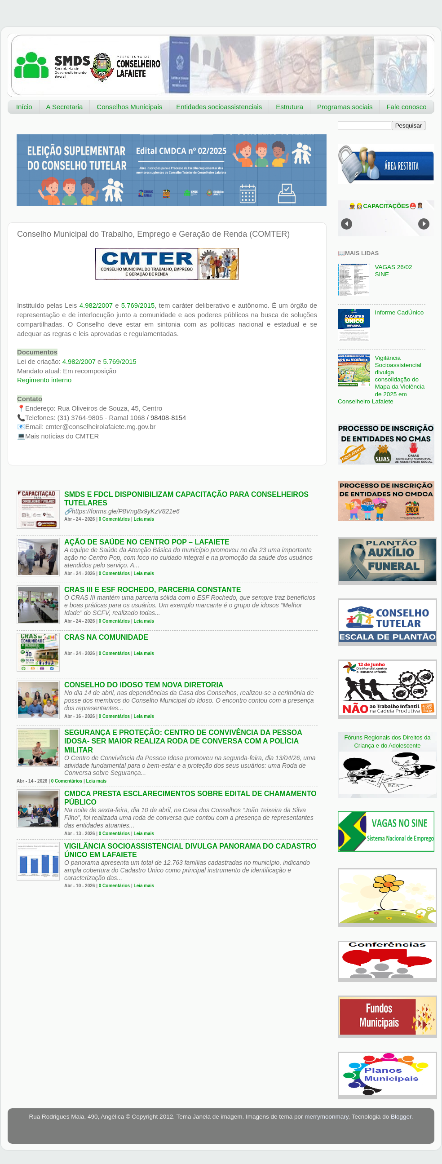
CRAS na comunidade (106, 637)
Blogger (401, 1116)
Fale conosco (406, 107)
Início (24, 107)
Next (423, 224)
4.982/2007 (96, 305)
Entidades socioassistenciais (219, 107)
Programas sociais (344, 107)
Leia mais (144, 519)
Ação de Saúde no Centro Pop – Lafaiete (147, 542)
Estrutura (289, 107)
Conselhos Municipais (129, 107)
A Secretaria (64, 107)
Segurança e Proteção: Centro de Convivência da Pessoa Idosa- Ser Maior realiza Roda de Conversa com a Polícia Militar (183, 741)
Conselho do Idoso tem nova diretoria (143, 685)
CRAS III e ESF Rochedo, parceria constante (152, 589)
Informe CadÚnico (399, 312)
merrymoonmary (326, 1116)
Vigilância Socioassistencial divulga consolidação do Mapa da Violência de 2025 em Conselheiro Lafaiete (381, 379)
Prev (346, 224)
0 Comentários (114, 519)
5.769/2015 (138, 305)
